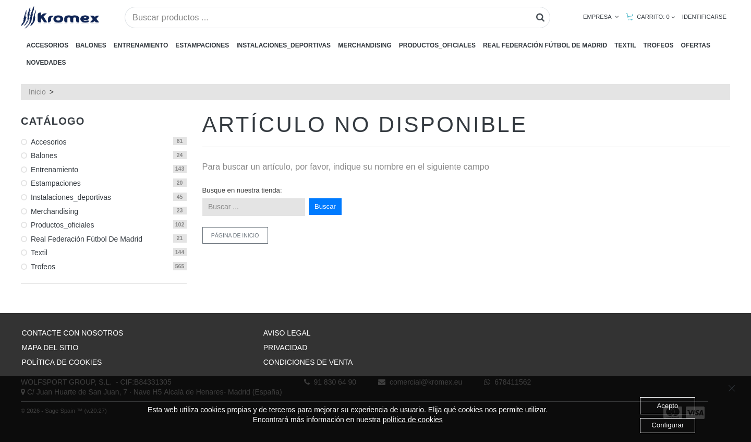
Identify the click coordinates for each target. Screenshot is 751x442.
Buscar (325, 206)
